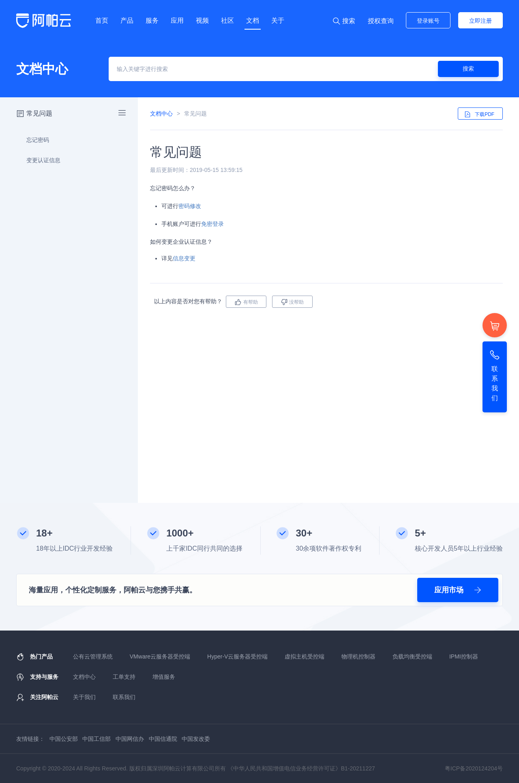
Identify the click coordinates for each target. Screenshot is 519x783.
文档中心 (161, 113)
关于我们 (84, 697)
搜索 (468, 68)
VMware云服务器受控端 (160, 656)
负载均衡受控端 (412, 656)
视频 (202, 20)
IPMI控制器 (463, 656)
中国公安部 (63, 739)
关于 (277, 20)
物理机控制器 (358, 656)
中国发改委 (196, 739)
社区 (227, 20)
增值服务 (163, 677)
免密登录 (212, 224)
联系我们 (124, 697)
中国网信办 (130, 739)
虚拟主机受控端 (304, 656)
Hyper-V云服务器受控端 (237, 656)
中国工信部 (96, 739)
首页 (101, 20)
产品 (126, 20)
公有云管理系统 (93, 656)
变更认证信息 (38, 160)
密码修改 (189, 206)
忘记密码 (33, 140)
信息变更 (184, 258)
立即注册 (480, 20)
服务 (152, 20)
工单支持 (124, 677)
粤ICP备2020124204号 (474, 768)
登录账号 (428, 20)
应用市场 (457, 590)
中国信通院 (163, 739)
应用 (177, 20)
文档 (252, 20)
